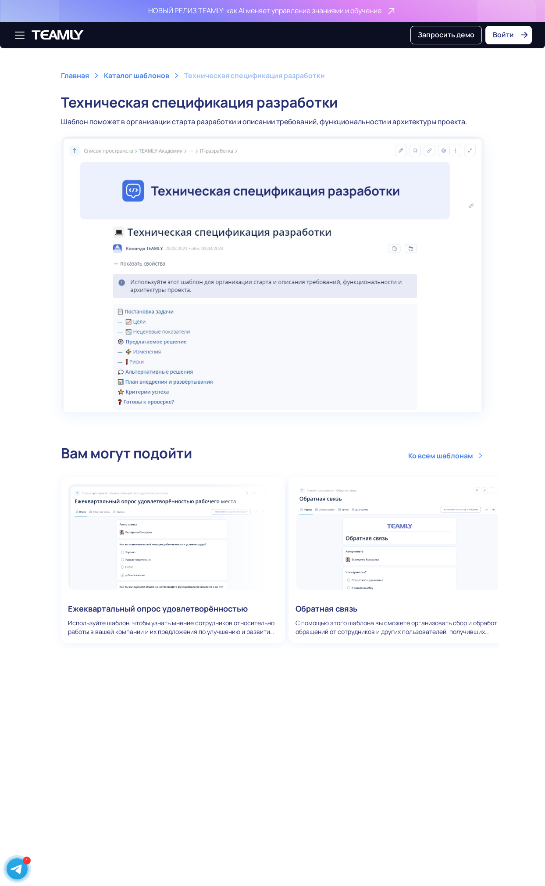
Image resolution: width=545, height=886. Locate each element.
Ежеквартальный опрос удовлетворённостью (173, 560)
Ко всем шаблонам (446, 456)
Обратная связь (401, 560)
